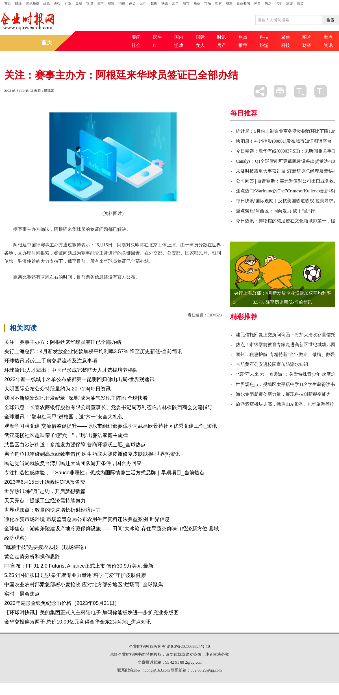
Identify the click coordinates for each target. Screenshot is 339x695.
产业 (68, 3)
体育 (257, 3)
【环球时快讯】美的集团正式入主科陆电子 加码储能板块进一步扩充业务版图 (91, 612)
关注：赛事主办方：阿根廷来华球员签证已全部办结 (62, 342)
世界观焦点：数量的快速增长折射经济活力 (52, 510)
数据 (154, 3)
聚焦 (285, 37)
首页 (7, 3)
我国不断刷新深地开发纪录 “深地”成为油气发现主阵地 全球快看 (76, 398)
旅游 (289, 3)
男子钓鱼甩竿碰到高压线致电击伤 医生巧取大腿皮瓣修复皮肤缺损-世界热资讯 (92, 454)
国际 (200, 37)
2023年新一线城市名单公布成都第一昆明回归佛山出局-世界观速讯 (79, 379)
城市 (186, 3)
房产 (175, 3)
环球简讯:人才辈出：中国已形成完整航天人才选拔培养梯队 (71, 370)
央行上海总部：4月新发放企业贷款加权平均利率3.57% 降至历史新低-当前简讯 (93, 351)
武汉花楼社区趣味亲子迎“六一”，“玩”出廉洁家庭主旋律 (66, 435)
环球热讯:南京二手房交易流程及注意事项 (50, 361)
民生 (157, 37)
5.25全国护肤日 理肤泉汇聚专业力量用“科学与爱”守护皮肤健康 (75, 575)
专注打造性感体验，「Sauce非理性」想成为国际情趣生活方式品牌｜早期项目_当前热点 (104, 472)
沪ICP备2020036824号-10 (188, 646)
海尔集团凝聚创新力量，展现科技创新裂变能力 (283, 394)
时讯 (221, 37)
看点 (328, 37)
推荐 (242, 45)
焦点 (242, 37)
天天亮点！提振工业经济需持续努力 (45, 500)
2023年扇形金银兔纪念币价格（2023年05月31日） (61, 603)
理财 (218, 3)
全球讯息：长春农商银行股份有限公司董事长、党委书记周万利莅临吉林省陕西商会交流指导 (108, 407)
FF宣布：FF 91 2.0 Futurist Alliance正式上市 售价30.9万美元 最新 (78, 566)
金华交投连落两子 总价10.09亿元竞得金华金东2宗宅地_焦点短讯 (77, 622)
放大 (300, 91)
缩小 (320, 91)
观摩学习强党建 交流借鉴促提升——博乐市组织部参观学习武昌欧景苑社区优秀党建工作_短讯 (110, 426)
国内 (178, 37)
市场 (207, 3)
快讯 (164, 3)
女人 (200, 45)
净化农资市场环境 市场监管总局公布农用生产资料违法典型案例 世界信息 (87, 519)
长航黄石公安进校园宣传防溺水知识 (272, 364)
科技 (264, 37)
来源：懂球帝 (44, 91)
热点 (268, 3)
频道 (300, 3)
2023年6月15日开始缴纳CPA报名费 (44, 482)
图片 (306, 37)
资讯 (328, 45)
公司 (143, 3)
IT (155, 45)
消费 (121, 3)
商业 (197, 3)
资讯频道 (32, 3)
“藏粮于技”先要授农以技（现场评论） (46, 547)
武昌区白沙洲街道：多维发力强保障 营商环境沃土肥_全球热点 (75, 445)
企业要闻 (243, 3)
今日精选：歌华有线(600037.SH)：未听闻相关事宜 (286, 151)
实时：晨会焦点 (22, 594)
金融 (78, 3)
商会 (132, 3)
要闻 (136, 37)
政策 (46, 3)
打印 (280, 91)
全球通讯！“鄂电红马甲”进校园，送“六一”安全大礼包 (63, 417)
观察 (111, 3)
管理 (89, 3)
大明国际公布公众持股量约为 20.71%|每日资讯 (57, 389)
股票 (229, 3)
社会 (136, 45)
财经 (18, 3)
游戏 (178, 45)
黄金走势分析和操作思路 (32, 556)
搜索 (330, 20)
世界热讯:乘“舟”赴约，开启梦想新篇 (44, 491)
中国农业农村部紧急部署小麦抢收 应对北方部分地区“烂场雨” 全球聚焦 (83, 584)
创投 (57, 3)
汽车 (278, 3)
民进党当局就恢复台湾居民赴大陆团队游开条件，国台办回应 (73, 463)
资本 (100, 3)
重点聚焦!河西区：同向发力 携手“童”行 (275, 210)
